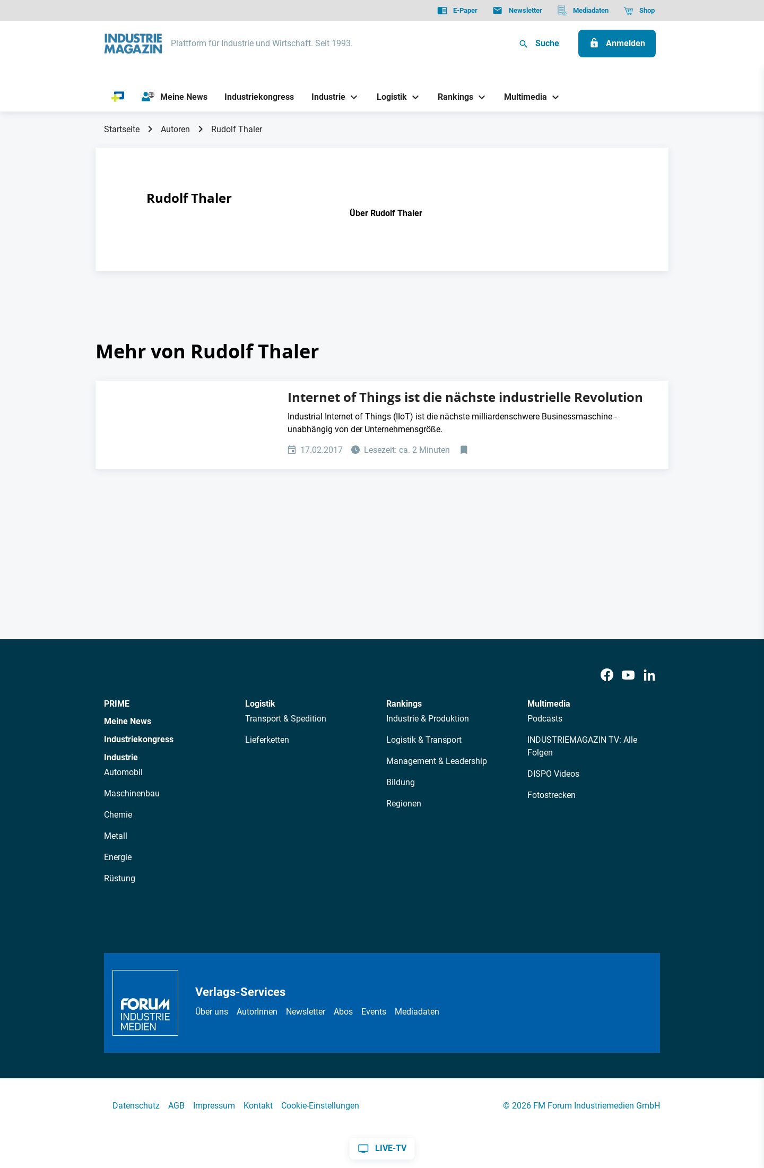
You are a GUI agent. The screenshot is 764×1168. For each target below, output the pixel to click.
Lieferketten (267, 740)
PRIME (116, 704)
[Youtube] (628, 675)
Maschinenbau (132, 793)
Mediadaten (417, 1012)
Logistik (260, 704)
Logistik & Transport (424, 740)
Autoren (175, 129)
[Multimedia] (522, 97)
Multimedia (548, 704)
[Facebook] (607, 675)
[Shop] (639, 10)
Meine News (127, 721)
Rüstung (119, 878)
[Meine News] (174, 97)
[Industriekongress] (259, 97)
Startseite (122, 129)
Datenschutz (136, 1106)
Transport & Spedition (285, 719)
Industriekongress (138, 739)
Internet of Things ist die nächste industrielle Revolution (465, 397)
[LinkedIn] (649, 675)
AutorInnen (257, 1012)
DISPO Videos (553, 774)
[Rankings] (451, 97)
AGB (176, 1106)
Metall (115, 836)
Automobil (123, 772)
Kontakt (258, 1106)
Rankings (404, 704)
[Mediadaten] (583, 10)
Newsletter (305, 1012)
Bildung (400, 782)
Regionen (403, 803)
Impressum (214, 1106)
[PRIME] (118, 97)
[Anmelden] (617, 43)
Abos (343, 1012)
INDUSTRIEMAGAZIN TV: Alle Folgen (582, 746)
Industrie (121, 757)
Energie (118, 857)
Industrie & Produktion (427, 719)
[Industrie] (324, 97)
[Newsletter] (517, 10)
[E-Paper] (457, 10)
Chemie (118, 815)
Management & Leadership (436, 761)
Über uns (211, 1012)
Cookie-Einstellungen (320, 1106)
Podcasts (544, 719)
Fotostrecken (551, 795)
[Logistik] (387, 97)
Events (373, 1012)
